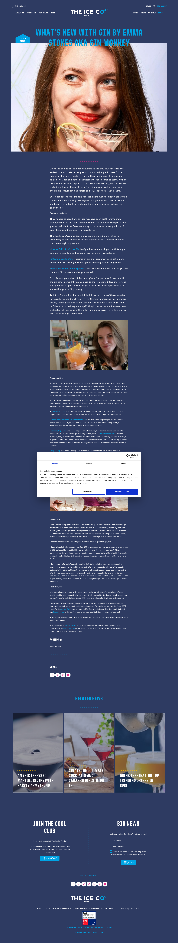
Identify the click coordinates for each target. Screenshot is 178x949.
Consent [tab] (54, 463)
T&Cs (68, 928)
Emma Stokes (70, 625)
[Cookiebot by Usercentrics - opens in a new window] (128, 456)
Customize (88, 492)
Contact (152, 12)
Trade (135, 12)
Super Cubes (66, 609)
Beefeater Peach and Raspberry (67, 268)
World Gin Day (69, 628)
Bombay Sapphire (58, 431)
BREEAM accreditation (107, 434)
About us (19, 12)
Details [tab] (89, 463)
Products (31, 12)
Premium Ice (58, 612)
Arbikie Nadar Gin (58, 411)
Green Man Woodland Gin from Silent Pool (68, 420)
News (143, 12)
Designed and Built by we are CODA (89, 932)
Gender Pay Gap (90, 928)
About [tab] (123, 463)
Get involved (50, 858)
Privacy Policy (77, 928)
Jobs (53, 12)
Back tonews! (22, 39)
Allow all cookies (122, 492)
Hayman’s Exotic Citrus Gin (65, 249)
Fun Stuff (43, 12)
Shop (160, 12)
